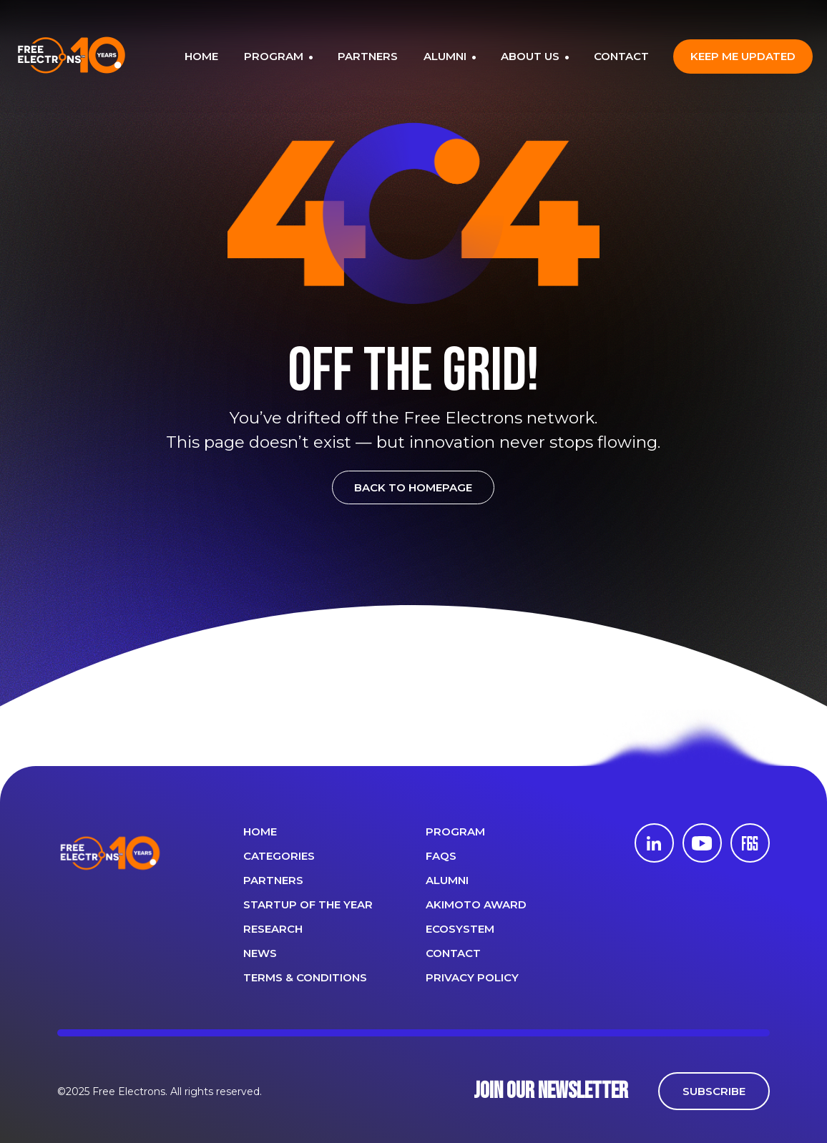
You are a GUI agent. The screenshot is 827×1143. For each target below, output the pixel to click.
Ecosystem (460, 929)
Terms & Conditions (305, 977)
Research (273, 929)
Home (260, 831)
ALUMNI (446, 56)
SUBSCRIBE (713, 1091)
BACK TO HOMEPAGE (413, 487)
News (260, 953)
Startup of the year (308, 904)
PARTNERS (368, 56)
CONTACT (621, 56)
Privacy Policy (472, 977)
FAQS (441, 856)
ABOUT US (531, 56)
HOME (201, 56)
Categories (279, 856)
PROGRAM (275, 56)
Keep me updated (743, 56)
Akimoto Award (476, 904)
